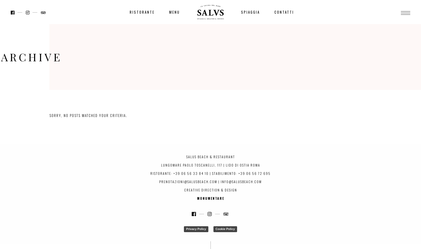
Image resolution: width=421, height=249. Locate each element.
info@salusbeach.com (241, 181)
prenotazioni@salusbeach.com (188, 181)
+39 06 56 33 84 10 (191, 173)
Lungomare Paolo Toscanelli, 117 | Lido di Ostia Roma (210, 165)
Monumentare (210, 198)
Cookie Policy (225, 229)
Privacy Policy (196, 229)
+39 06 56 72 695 (254, 173)
